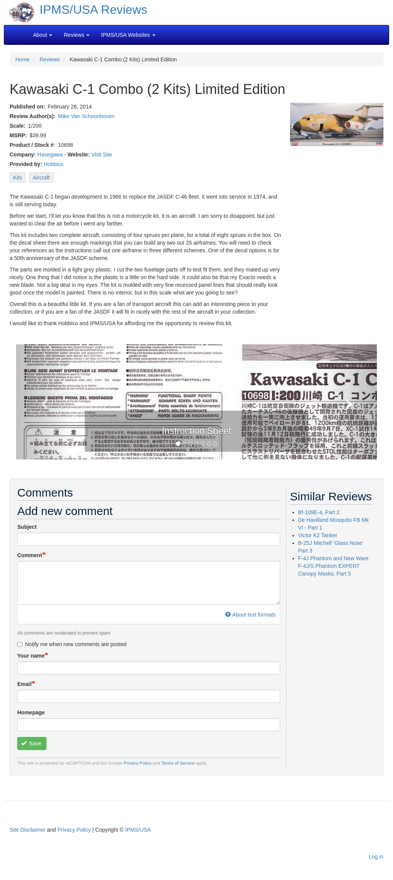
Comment (29, 555)
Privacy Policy (138, 762)
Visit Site (101, 154)
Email (24, 684)
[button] (43, 401)
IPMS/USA (138, 830)
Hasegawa (50, 154)
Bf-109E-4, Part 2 (319, 512)
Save (31, 743)
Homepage (31, 712)
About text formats (250, 615)
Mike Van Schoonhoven (86, 116)
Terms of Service (178, 762)
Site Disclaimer (27, 830)
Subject (27, 527)
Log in (376, 857)
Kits (17, 177)
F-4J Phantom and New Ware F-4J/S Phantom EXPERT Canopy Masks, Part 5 (333, 566)
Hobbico (53, 164)
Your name (31, 656)
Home (22, 59)
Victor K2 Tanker (317, 535)
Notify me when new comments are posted (72, 644)
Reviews (50, 59)
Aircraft (41, 177)
